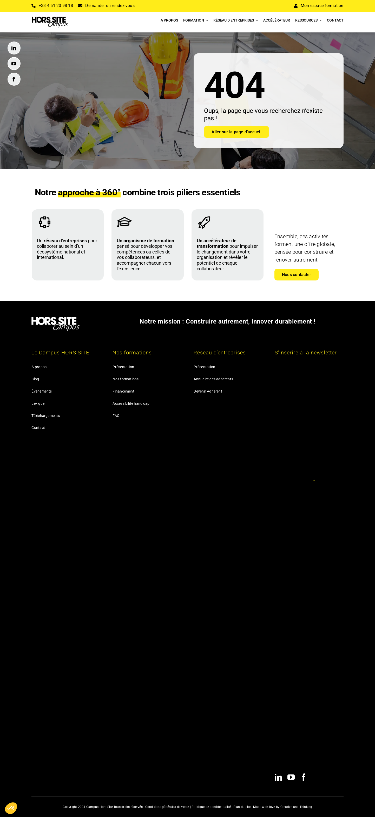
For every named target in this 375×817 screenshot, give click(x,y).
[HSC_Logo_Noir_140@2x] (50, 18)
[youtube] (14, 63)
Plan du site (242, 807)
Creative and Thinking (296, 807)
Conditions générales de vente (167, 807)
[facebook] (14, 79)
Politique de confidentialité (211, 807)
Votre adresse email (295, 480)
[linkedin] (14, 48)
